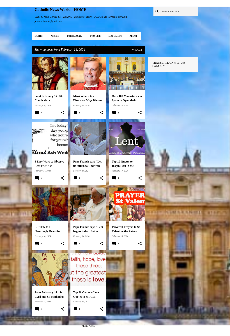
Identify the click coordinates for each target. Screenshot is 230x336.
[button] (63, 112)
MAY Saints (115, 36)
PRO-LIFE (95, 36)
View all (137, 50)
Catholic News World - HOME (60, 9)
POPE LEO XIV (74, 36)
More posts (88, 326)
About (133, 36)
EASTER (39, 36)
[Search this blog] (179, 11)
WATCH (55, 36)
